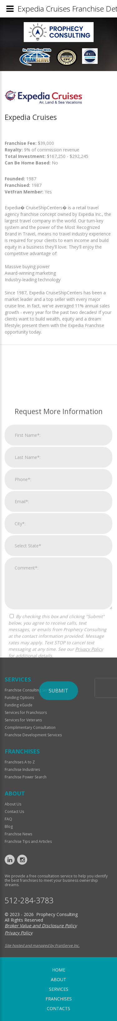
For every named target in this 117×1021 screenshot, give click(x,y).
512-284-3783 (29, 900)
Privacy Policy (89, 759)
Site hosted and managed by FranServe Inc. (42, 945)
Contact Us (14, 811)
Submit (58, 800)
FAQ (8, 819)
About (58, 979)
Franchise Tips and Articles (28, 841)
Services (58, 989)
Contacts (58, 1008)
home (58, 970)
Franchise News (18, 834)
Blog (9, 826)
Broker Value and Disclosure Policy (41, 925)
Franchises (59, 999)
